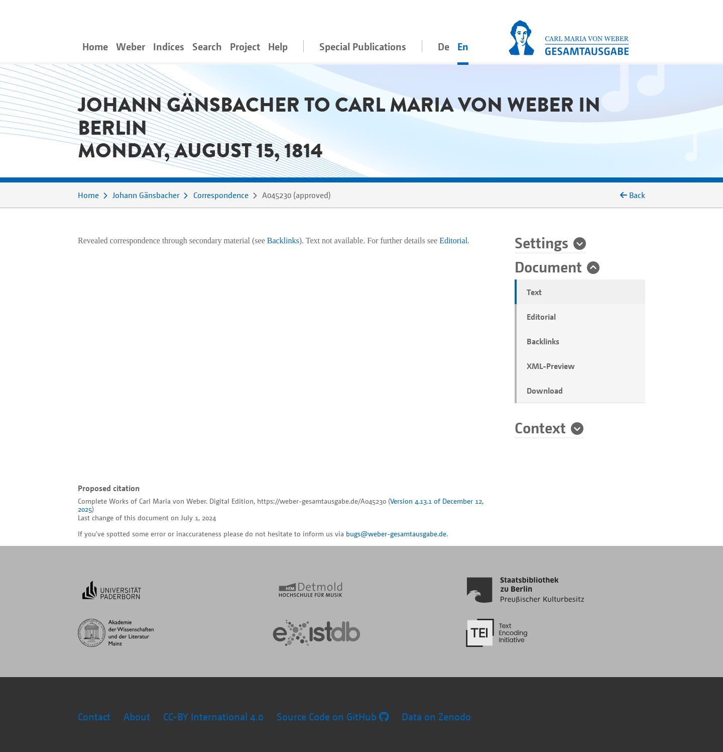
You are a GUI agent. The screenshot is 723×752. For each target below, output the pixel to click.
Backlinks (543, 341)
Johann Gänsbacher (145, 195)
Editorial (541, 317)
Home (95, 46)
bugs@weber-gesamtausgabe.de (396, 533)
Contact (94, 716)
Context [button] (540, 427)
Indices (168, 46)
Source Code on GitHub (333, 716)
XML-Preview (551, 366)
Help (278, 46)
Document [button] (548, 266)
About (137, 716)
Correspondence (221, 195)
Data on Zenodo (436, 716)
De (443, 46)
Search (207, 46)
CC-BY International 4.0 (213, 716)
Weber (130, 46)
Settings (541, 242)
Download (545, 391)
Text (534, 292)
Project (245, 46)
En (462, 46)
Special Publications (362, 46)
